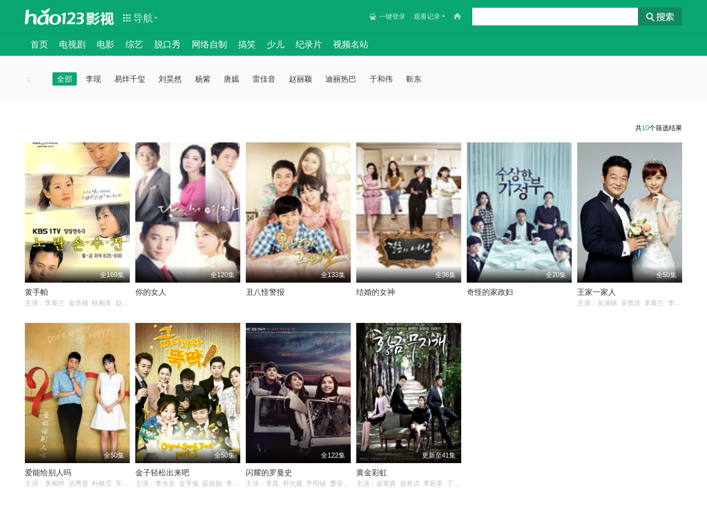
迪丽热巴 (340, 79)
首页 (39, 44)
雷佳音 (264, 79)
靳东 (413, 79)
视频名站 (350, 44)
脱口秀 (167, 44)
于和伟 (381, 79)
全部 (64, 79)
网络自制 (209, 44)
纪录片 (309, 44)
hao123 (55, 16)
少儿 (275, 44)
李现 (93, 79)
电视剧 (72, 44)
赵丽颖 (300, 79)
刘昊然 (170, 79)
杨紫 (202, 79)
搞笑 (247, 44)
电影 (105, 44)
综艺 (134, 44)
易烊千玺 (129, 79)
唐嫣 (231, 79)
